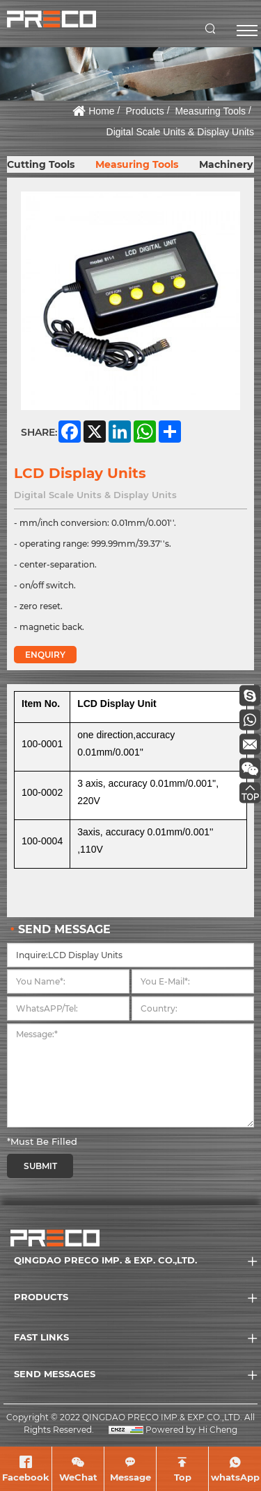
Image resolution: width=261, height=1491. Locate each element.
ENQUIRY (45, 654)
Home (101, 111)
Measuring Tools (210, 111)
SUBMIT (40, 1166)
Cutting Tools (40, 164)
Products (144, 111)
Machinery (226, 164)
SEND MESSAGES (54, 1373)
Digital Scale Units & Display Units (180, 131)
